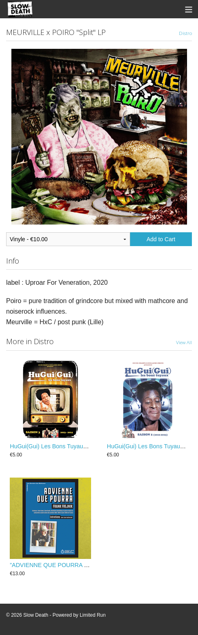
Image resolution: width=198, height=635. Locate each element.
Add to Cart (160, 239)
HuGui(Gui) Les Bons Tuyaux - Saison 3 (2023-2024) (78, 446)
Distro (185, 33)
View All (184, 342)
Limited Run (93, 615)
